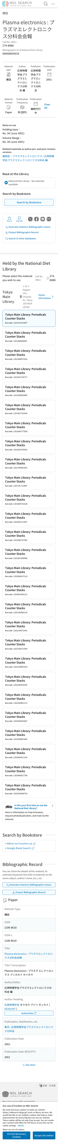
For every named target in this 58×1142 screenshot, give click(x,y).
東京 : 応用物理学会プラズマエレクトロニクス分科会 (28, 1029)
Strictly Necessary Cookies (16, 1135)
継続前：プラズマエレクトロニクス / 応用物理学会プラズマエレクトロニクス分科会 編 (28, 158)
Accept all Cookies (44, 1135)
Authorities (29, 1013)
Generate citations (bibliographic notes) (27, 226)
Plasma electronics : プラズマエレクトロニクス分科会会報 (28, 956)
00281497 (10, 1009)
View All (47, 106)
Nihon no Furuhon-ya (21, 843)
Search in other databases (20, 238)
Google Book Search (20, 848)
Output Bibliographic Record (22, 232)
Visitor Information (46, 296)
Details (21, 1125)
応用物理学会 (11, 1005)
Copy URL (19, 219)
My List (9, 219)
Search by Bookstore (29, 202)
